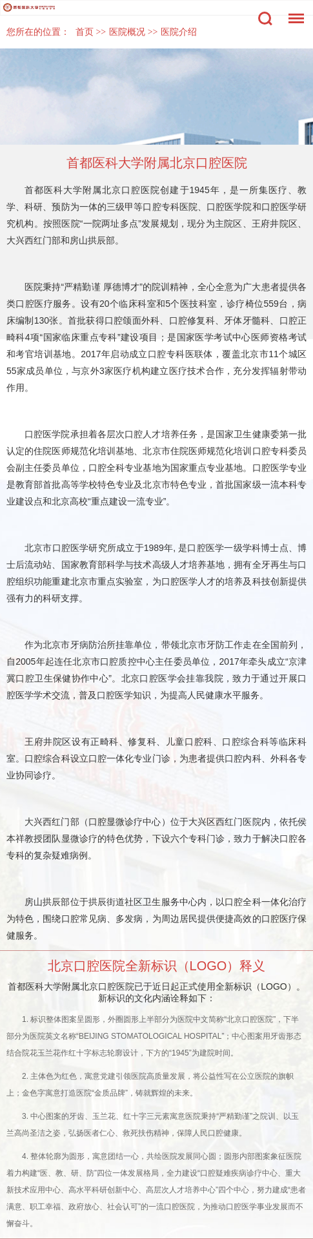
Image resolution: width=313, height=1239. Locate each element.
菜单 (293, 12)
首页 (85, 32)
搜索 (265, 19)
